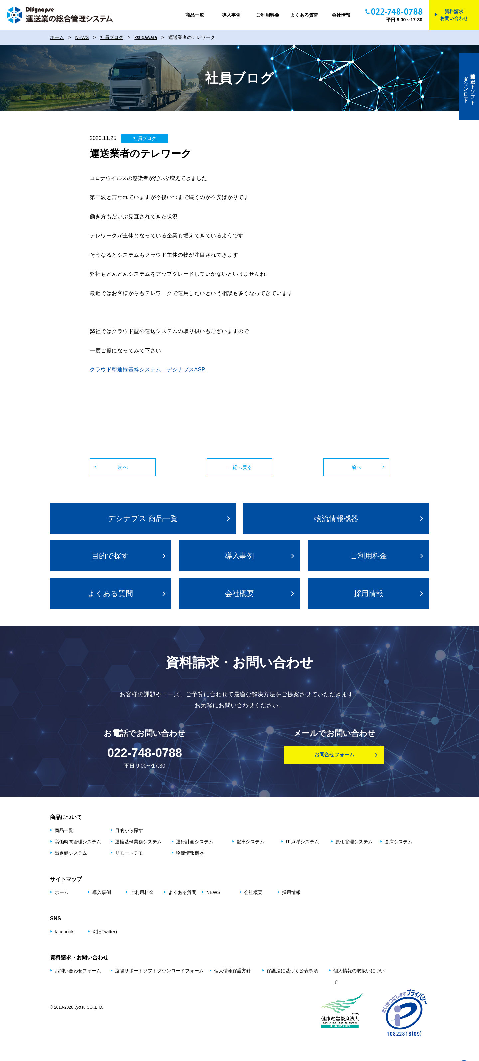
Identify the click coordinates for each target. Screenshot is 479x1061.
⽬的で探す (110, 556)
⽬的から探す (129, 830)
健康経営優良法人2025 (341, 1013)
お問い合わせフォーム (78, 970)
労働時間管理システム (78, 841)
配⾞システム (250, 841)
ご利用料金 (267, 15)
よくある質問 (304, 15)
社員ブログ (144, 138)
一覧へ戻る (239, 467)
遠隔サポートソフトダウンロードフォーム (159, 970)
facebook (64, 931)
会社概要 (239, 593)
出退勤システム (71, 853)
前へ (356, 467)
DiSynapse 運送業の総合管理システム (60, 15)
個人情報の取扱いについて (359, 976)
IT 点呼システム (302, 841)
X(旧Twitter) (104, 931)
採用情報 (368, 593)
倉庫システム (398, 841)
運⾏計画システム (194, 841)
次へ (123, 467)
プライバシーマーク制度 (404, 1013)
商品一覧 (194, 15)
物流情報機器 (336, 518)
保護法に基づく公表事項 (292, 970)
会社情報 (341, 15)
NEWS (213, 892)
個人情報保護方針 (232, 970)
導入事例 (231, 15)
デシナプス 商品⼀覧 (143, 518)
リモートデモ (129, 853)
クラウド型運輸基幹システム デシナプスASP (147, 369)
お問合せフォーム (334, 754)
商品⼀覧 (64, 830)
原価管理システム (354, 841)
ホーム (62, 892)
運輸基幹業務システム (138, 841)
